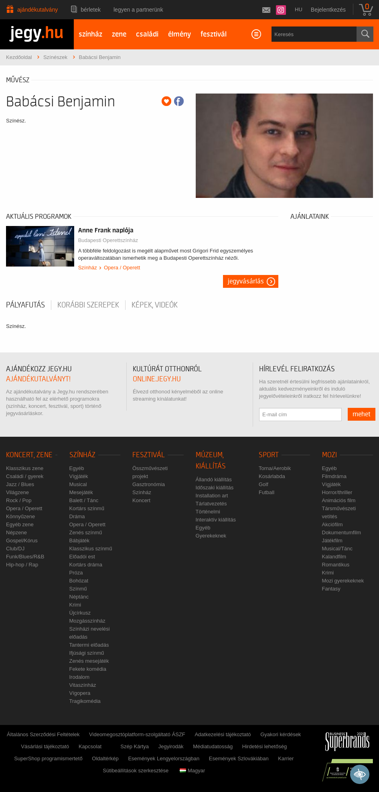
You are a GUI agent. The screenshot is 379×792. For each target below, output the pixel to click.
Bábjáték (79, 541)
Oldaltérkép (105, 758)
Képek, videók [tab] (155, 305)
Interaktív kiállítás (216, 520)
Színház (87, 268)
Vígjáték (78, 476)
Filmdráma (334, 476)
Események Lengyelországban (163, 758)
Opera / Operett (122, 268)
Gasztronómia (148, 484)
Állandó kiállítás (214, 479)
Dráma (77, 516)
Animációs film (339, 500)
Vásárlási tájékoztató (45, 746)
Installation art (212, 496)
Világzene (17, 492)
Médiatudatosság (213, 746)
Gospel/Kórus (22, 541)
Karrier (286, 758)
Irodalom (79, 677)
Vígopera (80, 693)
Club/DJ (15, 549)
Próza (76, 573)
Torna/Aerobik (275, 468)
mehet (362, 414)
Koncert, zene (29, 455)
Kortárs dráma (85, 565)
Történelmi (208, 512)
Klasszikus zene (24, 468)
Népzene (16, 532)
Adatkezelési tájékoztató (223, 734)
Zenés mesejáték (89, 661)
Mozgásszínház (87, 621)
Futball (266, 492)
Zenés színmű (85, 532)
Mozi (329, 455)
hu (298, 9)
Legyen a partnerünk (138, 9)
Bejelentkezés (328, 9)
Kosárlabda (272, 476)
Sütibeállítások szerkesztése (135, 771)
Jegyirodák (171, 746)
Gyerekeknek (211, 536)
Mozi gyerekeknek (343, 581)
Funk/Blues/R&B (25, 557)
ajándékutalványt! (38, 379)
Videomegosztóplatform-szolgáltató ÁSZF (137, 734)
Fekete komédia (88, 669)
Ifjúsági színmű (86, 653)
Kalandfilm (334, 557)
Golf (263, 484)
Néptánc (79, 597)
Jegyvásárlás (246, 281)
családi (147, 34)
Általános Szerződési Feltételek (43, 734)
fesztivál (214, 34)
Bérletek (91, 9)
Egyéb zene (20, 524)
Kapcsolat (90, 746)
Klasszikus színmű (90, 549)
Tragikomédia (85, 701)
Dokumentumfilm (341, 532)
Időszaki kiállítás (215, 488)
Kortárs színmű (86, 508)
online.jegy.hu (157, 379)
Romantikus (336, 565)
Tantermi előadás (89, 645)
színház (90, 34)
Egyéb (76, 468)
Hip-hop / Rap (22, 565)
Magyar (192, 771)
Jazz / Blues (20, 484)
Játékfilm (332, 541)
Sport (269, 455)
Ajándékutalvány (37, 9)
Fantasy (331, 589)
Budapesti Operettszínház (108, 240)
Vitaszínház (82, 685)
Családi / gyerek (24, 476)
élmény (179, 34)
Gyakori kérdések (280, 734)
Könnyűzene (20, 516)
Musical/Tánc (337, 549)
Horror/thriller (337, 492)
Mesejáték (81, 492)
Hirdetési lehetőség (264, 746)
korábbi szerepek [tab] (88, 305)
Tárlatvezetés (211, 504)
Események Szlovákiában (239, 758)
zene (119, 34)
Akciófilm (332, 524)
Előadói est (82, 557)
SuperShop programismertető (48, 758)
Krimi (75, 605)
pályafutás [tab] (25, 305)
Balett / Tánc (84, 500)
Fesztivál (148, 455)
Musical (78, 484)
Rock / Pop (19, 500)
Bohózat (79, 581)
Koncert (141, 500)
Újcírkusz (80, 613)
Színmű (78, 589)
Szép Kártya (134, 746)
